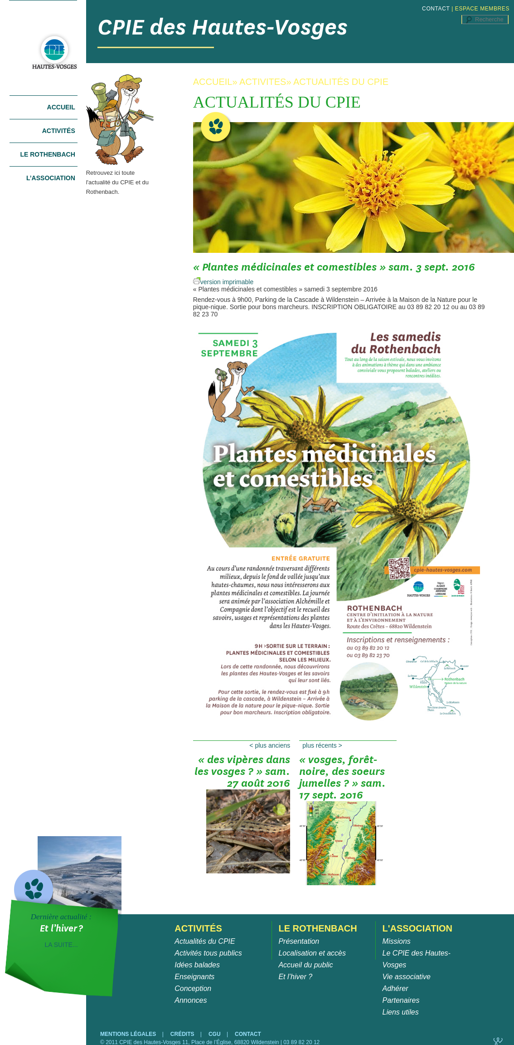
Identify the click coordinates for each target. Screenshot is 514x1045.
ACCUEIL (213, 82)
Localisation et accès (312, 953)
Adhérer (395, 988)
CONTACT (436, 8)
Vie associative (407, 977)
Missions (397, 941)
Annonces (191, 1000)
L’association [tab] (50, 178)
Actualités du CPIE (205, 941)
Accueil (61, 107)
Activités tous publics (208, 953)
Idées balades (197, 965)
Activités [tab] (58, 130)
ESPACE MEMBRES (482, 8)
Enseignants (194, 977)
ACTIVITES (262, 82)
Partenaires (401, 1000)
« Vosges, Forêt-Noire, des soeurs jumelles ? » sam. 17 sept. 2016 (342, 774)
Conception (193, 988)
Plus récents (322, 745)
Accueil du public (305, 965)
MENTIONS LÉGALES (129, 1034)
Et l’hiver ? (295, 977)
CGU (215, 1034)
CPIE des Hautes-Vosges (222, 27)
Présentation (298, 941)
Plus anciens (269, 745)
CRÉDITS (183, 1034)
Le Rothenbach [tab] (47, 154)
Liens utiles (401, 1012)
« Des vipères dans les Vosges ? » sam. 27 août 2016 (242, 774)
